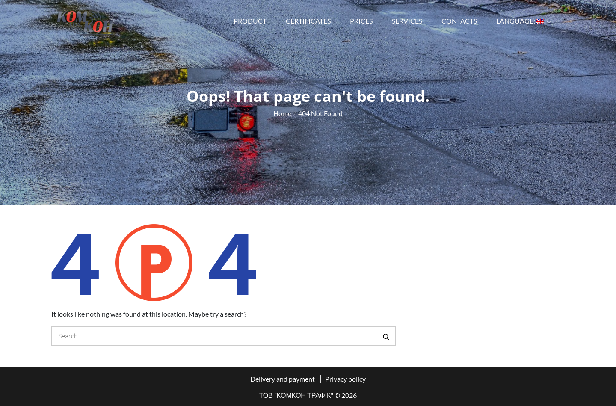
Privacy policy (345, 379)
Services (407, 21)
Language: (523, 21)
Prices (361, 21)
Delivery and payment (282, 379)
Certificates (308, 21)
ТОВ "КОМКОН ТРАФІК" (296, 395)
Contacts (459, 21)
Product (250, 21)
